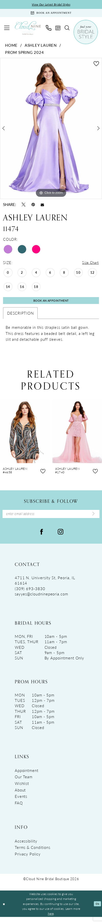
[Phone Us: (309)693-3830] (48, 30)
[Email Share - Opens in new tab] (42, 206)
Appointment (26, 775)
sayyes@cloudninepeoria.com (41, 599)
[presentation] (25, 435)
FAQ (19, 808)
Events (21, 801)
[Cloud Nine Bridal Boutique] (27, 30)
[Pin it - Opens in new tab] (33, 206)
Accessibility (26, 846)
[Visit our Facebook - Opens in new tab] (41, 536)
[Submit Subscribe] (92, 518)
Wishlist (22, 788)
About (20, 795)
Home (11, 47)
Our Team (24, 781)
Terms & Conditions (32, 852)
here (51, 918)
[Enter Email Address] (51, 518)
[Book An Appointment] (51, 14)
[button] (6, 30)
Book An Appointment (51, 303)
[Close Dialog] (4, 908)
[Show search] (66, 29)
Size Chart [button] (89, 264)
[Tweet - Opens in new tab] (23, 206)
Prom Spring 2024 (24, 54)
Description (20, 316)
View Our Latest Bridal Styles (50, 5)
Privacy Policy (28, 859)
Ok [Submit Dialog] (97, 909)
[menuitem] (6, 30)
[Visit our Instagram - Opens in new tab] (60, 536)
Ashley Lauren (41, 47)
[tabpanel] (51, 130)
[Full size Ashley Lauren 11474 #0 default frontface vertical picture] (51, 130)
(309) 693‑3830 (30, 593)
